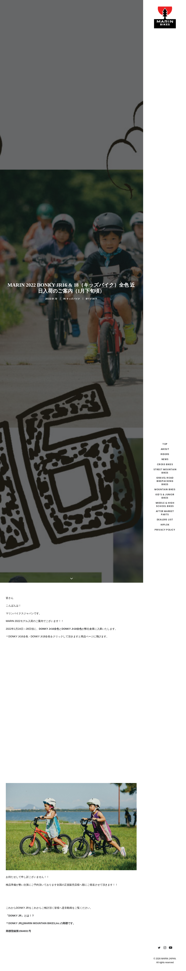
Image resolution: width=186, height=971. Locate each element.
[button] (159, 947)
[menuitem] (159, 947)
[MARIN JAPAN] (165, 17)
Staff (93, 245)
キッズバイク (73, 245)
